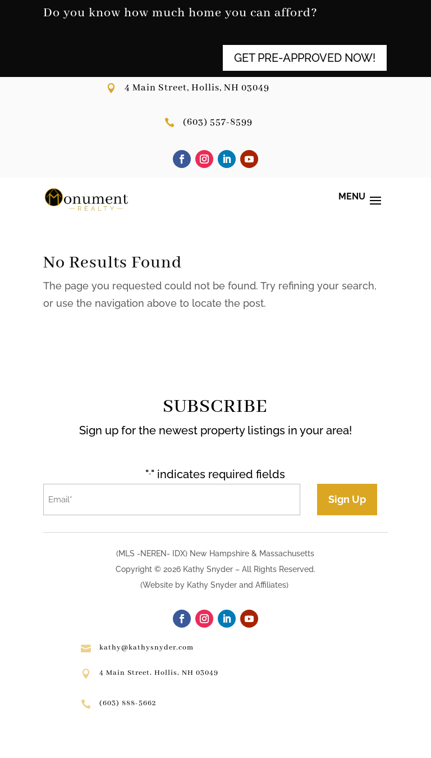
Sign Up (347, 499)
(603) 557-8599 (218, 122)
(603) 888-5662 (127, 703)
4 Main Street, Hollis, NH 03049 (197, 88)
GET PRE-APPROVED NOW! (304, 58)
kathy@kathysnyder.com (146, 647)
